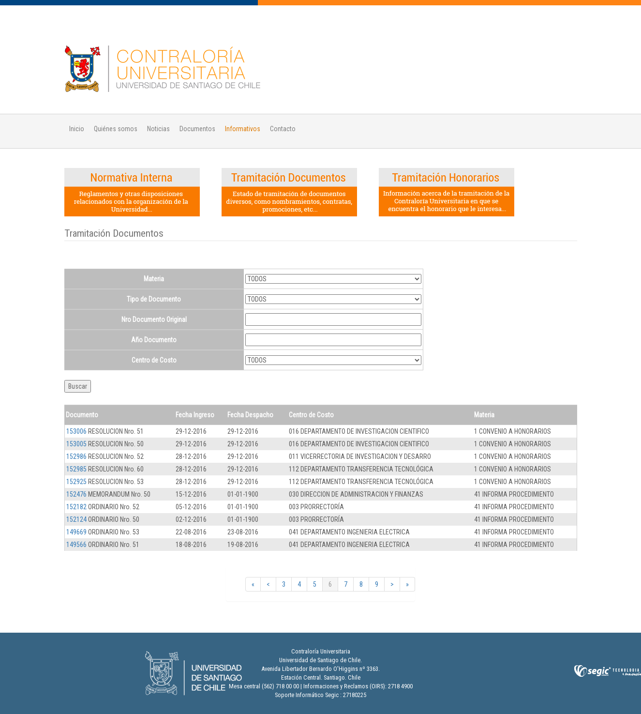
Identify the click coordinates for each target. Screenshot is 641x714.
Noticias (158, 129)
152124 (76, 519)
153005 (76, 444)
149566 (76, 544)
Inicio (76, 129)
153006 (76, 431)
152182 (76, 507)
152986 (76, 456)
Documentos (197, 129)
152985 (76, 469)
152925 (76, 482)
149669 (76, 532)
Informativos (242, 129)
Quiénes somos (115, 129)
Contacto (283, 129)
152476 (76, 494)
